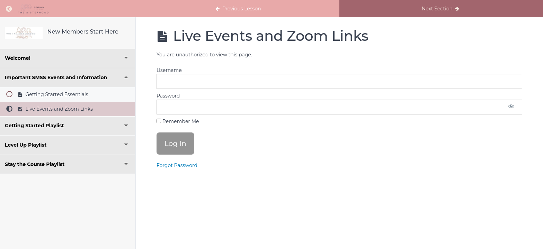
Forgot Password (177, 165)
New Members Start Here (82, 31)
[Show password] (511, 107)
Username (169, 70)
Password (168, 96)
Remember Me (178, 121)
